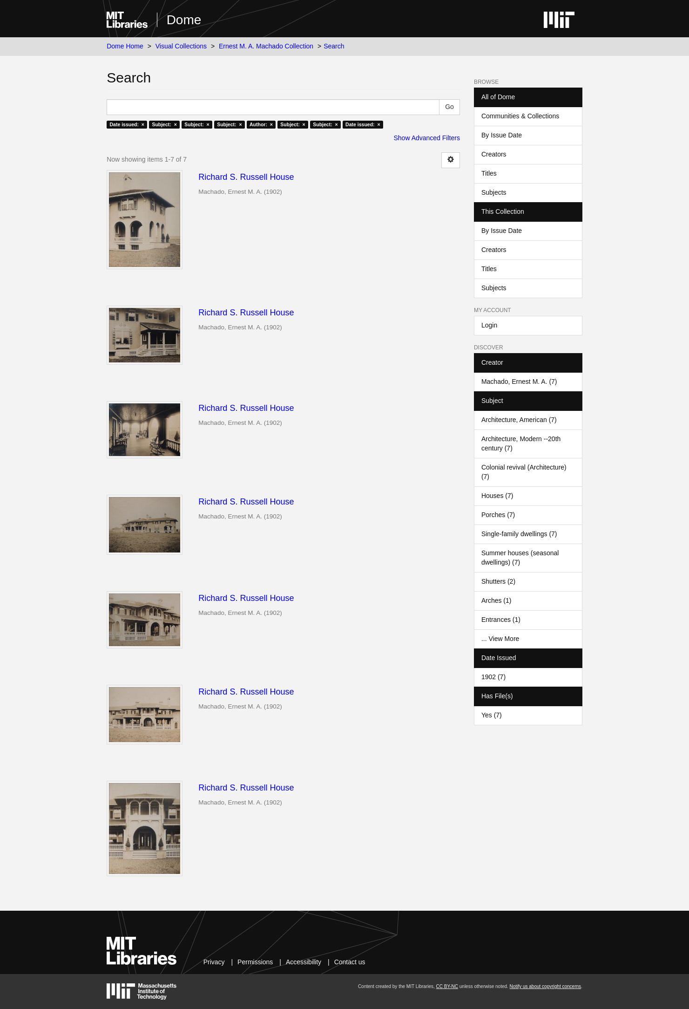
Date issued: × (126, 124)
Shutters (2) (498, 581)
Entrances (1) (500, 619)
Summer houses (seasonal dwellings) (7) (520, 557)
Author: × (261, 124)
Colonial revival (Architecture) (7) (524, 472)
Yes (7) (491, 715)
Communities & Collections (520, 116)
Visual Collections (181, 46)
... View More (500, 638)
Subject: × (164, 124)
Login (489, 325)
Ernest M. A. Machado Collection (266, 46)
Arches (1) (496, 600)
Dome (184, 20)
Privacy (214, 962)
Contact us (349, 962)
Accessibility (303, 962)
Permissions (255, 962)
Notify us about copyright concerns (545, 986)
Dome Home (125, 46)
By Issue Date (501, 135)
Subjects (494, 192)
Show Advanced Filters (427, 138)
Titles (489, 173)
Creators (494, 154)
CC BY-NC (447, 986)
